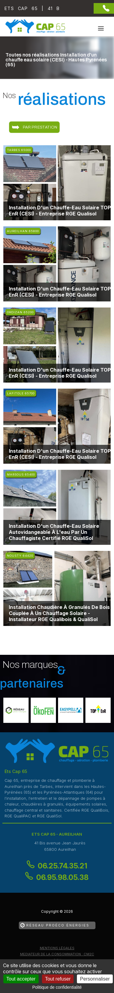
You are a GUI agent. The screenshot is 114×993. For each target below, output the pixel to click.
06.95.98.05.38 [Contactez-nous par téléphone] (62, 877)
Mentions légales (57, 948)
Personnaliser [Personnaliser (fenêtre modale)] (95, 978)
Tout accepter (21, 978)
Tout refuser (58, 978)
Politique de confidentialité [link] (57, 987)
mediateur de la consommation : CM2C (57, 954)
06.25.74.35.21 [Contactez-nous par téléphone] (62, 865)
